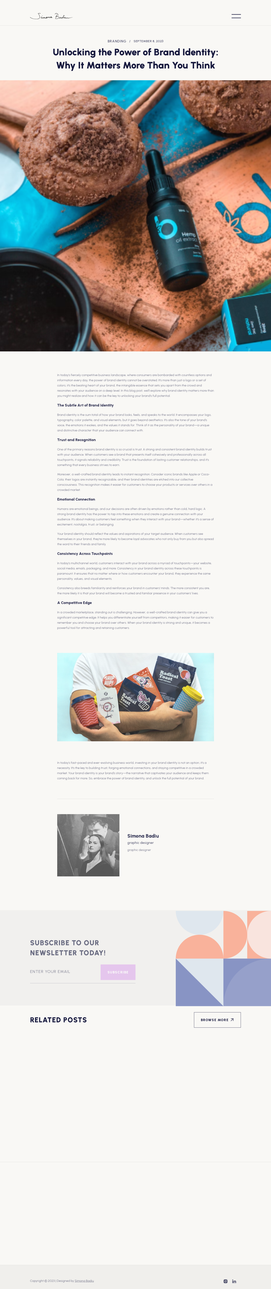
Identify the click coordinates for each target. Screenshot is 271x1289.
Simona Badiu (84, 1281)
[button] (236, 16)
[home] (51, 16)
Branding (117, 41)
